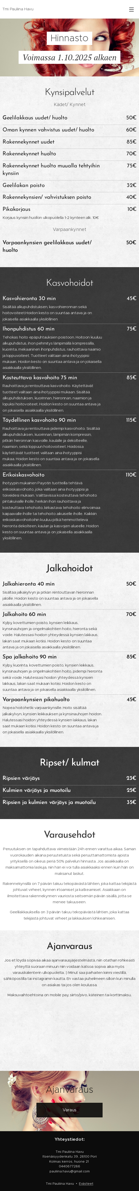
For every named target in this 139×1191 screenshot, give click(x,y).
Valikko (131, 9)
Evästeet (86, 1183)
